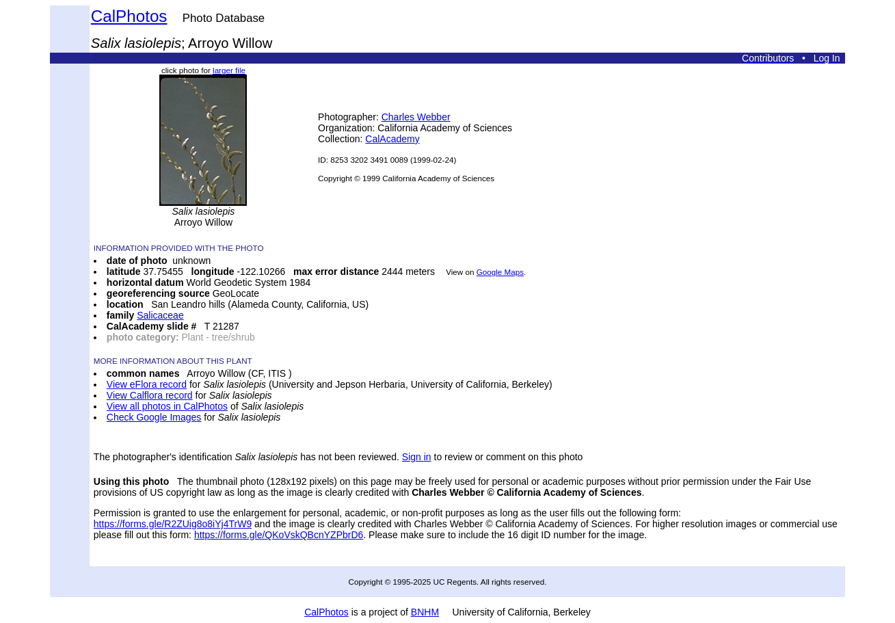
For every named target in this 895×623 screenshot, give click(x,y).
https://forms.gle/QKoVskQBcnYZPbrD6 (278, 534)
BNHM (425, 612)
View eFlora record (147, 384)
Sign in (416, 456)
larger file (229, 70)
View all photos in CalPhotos (167, 406)
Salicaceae (160, 315)
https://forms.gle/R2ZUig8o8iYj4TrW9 (173, 523)
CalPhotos (129, 16)
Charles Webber (416, 116)
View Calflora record (150, 395)
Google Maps (500, 271)
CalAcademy (392, 138)
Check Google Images (154, 417)
